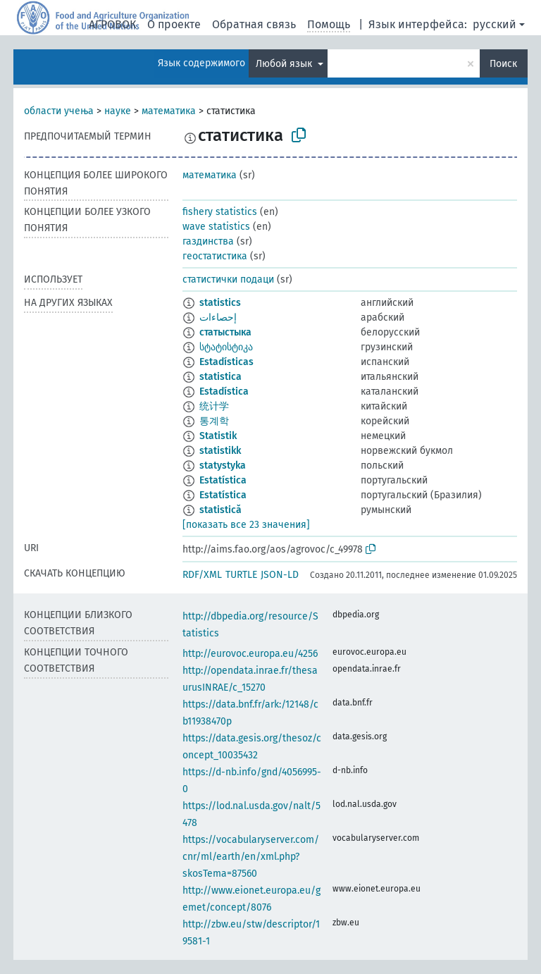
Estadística (224, 391)
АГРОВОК (112, 24)
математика (169, 111)
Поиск (503, 64)
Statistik (218, 436)
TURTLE (241, 575)
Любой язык (285, 64)
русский (494, 24)
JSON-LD (280, 575)
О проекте (174, 24)
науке (117, 111)
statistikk (220, 451)
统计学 (214, 406)
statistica (220, 377)
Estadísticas (226, 362)
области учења (59, 111)
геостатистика (214, 256)
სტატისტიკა (226, 347)
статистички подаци (228, 279)
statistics (220, 303)
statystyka (222, 465)
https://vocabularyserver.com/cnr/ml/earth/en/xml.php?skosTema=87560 (250, 857)
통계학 (214, 421)
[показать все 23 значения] (246, 525)
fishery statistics (219, 212)
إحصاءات (218, 317)
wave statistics (216, 227)
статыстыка (225, 332)
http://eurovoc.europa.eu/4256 (250, 654)
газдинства (208, 241)
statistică (220, 510)
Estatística (223, 480)
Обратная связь (254, 24)
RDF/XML (202, 575)
